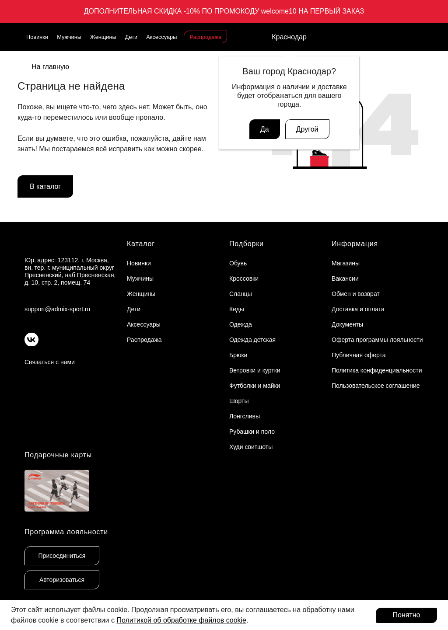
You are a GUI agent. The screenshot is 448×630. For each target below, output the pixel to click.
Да (264, 129)
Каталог (141, 243)
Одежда (240, 324)
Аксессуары (161, 37)
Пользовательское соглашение (376, 385)
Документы (347, 324)
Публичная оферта (359, 355)
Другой (307, 129)
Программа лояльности (66, 532)
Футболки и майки (254, 385)
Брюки (238, 355)
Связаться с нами (49, 362)
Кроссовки (244, 278)
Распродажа (205, 37)
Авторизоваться (61, 579)
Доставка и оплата (358, 309)
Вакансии (345, 278)
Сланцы (240, 293)
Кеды (236, 309)
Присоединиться (62, 555)
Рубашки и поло (252, 431)
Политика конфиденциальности (377, 370)
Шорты (239, 400)
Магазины (346, 263)
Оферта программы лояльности (377, 339)
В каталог (45, 186)
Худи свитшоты (251, 446)
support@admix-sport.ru (57, 309)
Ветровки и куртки (254, 370)
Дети (131, 37)
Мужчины (69, 37)
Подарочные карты (58, 455)
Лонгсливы (244, 416)
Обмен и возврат (356, 293)
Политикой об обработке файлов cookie (181, 620)
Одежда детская (252, 339)
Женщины (103, 37)
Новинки (37, 37)
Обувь (238, 263)
